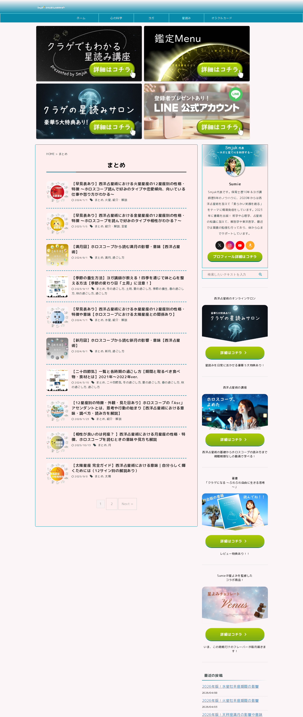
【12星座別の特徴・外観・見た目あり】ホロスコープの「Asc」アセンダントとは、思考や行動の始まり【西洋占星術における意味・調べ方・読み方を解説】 (128, 326)
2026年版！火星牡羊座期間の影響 (227, 611)
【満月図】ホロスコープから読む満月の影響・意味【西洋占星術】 (126, 164)
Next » (126, 421)
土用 (127, 207)
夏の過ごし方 (139, 207)
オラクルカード (221, 18)
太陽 (107, 396)
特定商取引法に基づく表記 (213, 689)
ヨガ (151, 18)
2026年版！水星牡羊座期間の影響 (227, 597)
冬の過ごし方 (114, 207)
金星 (122, 144)
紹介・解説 (118, 117)
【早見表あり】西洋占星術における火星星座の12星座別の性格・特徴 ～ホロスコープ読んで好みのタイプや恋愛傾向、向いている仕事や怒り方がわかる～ (129, 106)
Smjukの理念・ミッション (114, 689)
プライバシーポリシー (177, 689)
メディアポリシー (147, 689)
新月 (107, 264)
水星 (107, 238)
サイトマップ (243, 689)
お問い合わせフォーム (79, 689)
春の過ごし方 (172, 207)
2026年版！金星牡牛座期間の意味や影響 (232, 639)
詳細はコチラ (233, 267)
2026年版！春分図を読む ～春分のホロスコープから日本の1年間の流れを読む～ (234, 656)
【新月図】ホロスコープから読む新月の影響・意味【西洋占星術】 (126, 258)
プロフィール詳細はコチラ (235, 172)
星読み (186, 18)
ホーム (81, 18)
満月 (107, 170)
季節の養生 (155, 207)
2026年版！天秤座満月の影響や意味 (228, 625)
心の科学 (116, 18)
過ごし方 (116, 170)
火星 (107, 117)
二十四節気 (113, 301)
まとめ (99, 117)
